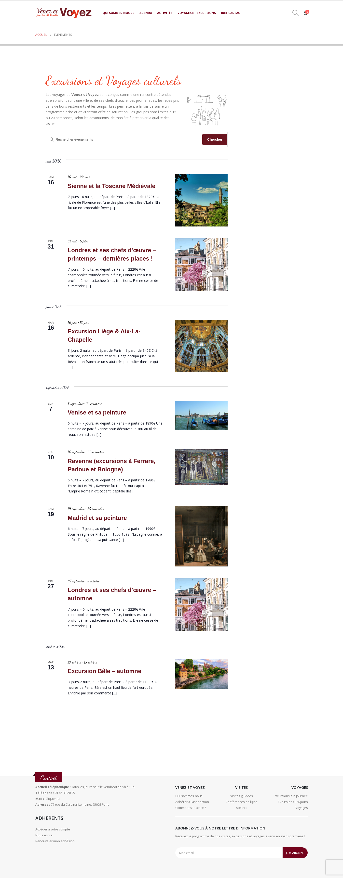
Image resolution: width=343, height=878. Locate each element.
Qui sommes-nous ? (118, 13)
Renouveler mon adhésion (55, 841)
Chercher (214, 139)
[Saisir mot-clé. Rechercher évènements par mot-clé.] (124, 139)
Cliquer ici (52, 799)
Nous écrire (44, 835)
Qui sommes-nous (189, 796)
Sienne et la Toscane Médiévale (111, 186)
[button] (295, 13)
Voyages (301, 808)
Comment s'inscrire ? (190, 808)
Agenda (145, 13)
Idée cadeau (230, 13)
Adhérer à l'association (192, 802)
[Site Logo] (63, 13)
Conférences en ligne (241, 802)
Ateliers (241, 808)
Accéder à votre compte (52, 829)
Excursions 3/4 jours (293, 802)
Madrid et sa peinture (97, 517)
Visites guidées (241, 796)
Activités (164, 13)
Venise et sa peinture (97, 412)
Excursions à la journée (291, 796)
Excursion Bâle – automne (104, 671)
